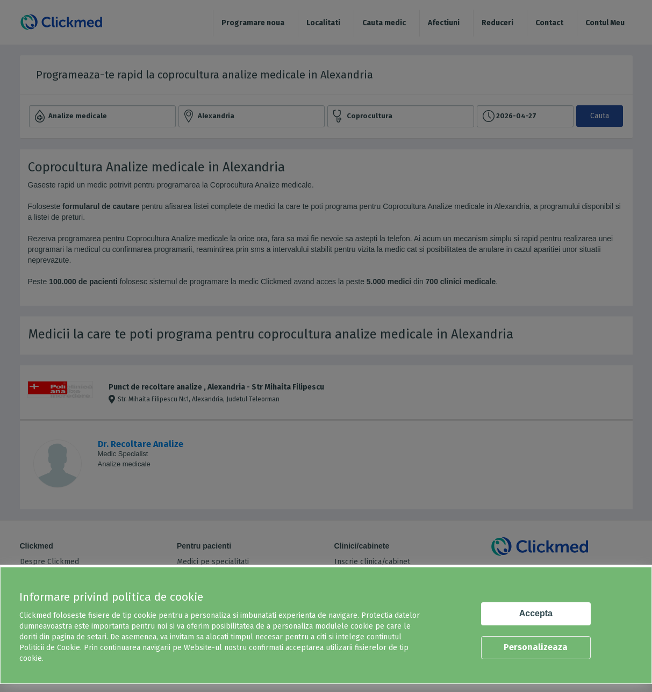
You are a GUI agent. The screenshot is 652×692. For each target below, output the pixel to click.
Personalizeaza (536, 647)
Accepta (536, 613)
